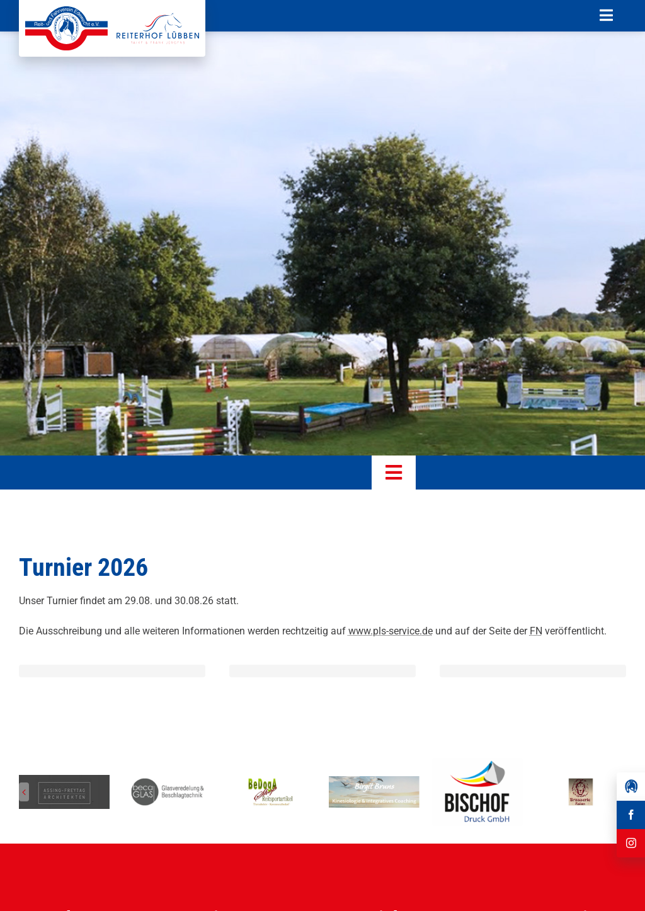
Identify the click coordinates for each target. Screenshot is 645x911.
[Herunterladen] (477, 763)
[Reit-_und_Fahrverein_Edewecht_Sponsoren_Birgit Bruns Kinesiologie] (374, 781)
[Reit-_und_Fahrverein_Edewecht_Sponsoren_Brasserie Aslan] (580, 781)
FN (536, 631)
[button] (24, 791)
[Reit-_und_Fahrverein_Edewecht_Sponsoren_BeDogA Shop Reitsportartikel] (270, 781)
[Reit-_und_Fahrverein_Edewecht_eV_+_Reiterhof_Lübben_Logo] (112, 11)
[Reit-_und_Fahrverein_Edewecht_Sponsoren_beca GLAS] (167, 781)
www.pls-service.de (390, 631)
